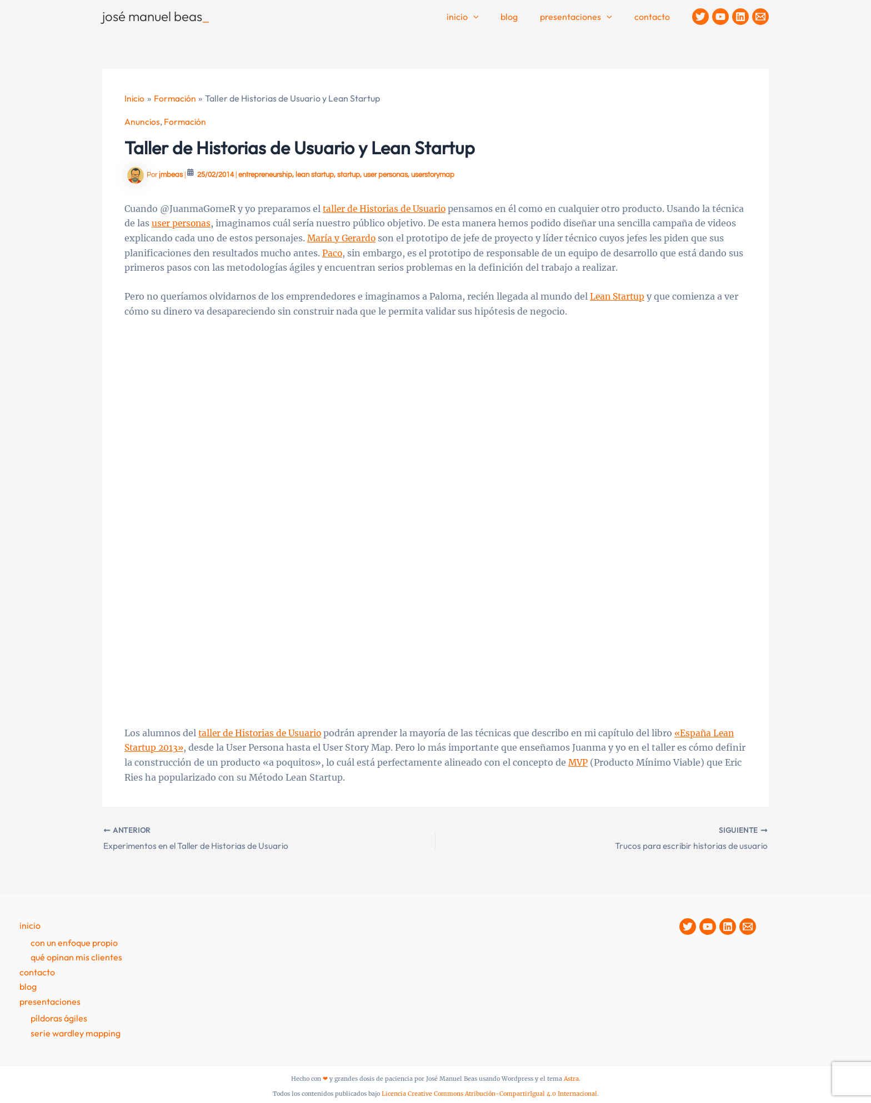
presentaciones (50, 1000)
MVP (610, 761)
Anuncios (142, 121)
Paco (349, 251)
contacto (654, 16)
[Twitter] (700, 16)
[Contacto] (760, 16)
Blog (520, 16)
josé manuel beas (155, 16)
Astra (571, 1077)
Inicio (478, 17)
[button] (488, 17)
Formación (186, 121)
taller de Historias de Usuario (386, 208)
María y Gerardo (373, 237)
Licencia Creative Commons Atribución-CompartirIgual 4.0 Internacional (489, 1092)
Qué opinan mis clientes (76, 956)
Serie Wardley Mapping (76, 1032)
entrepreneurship (265, 174)
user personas (385, 174)
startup (348, 174)
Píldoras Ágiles (59, 1017)
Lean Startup (618, 295)
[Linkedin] (740, 16)
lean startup (315, 174)
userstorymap (432, 174)
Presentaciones (583, 17)
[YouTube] (720, 16)
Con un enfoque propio (74, 941)
